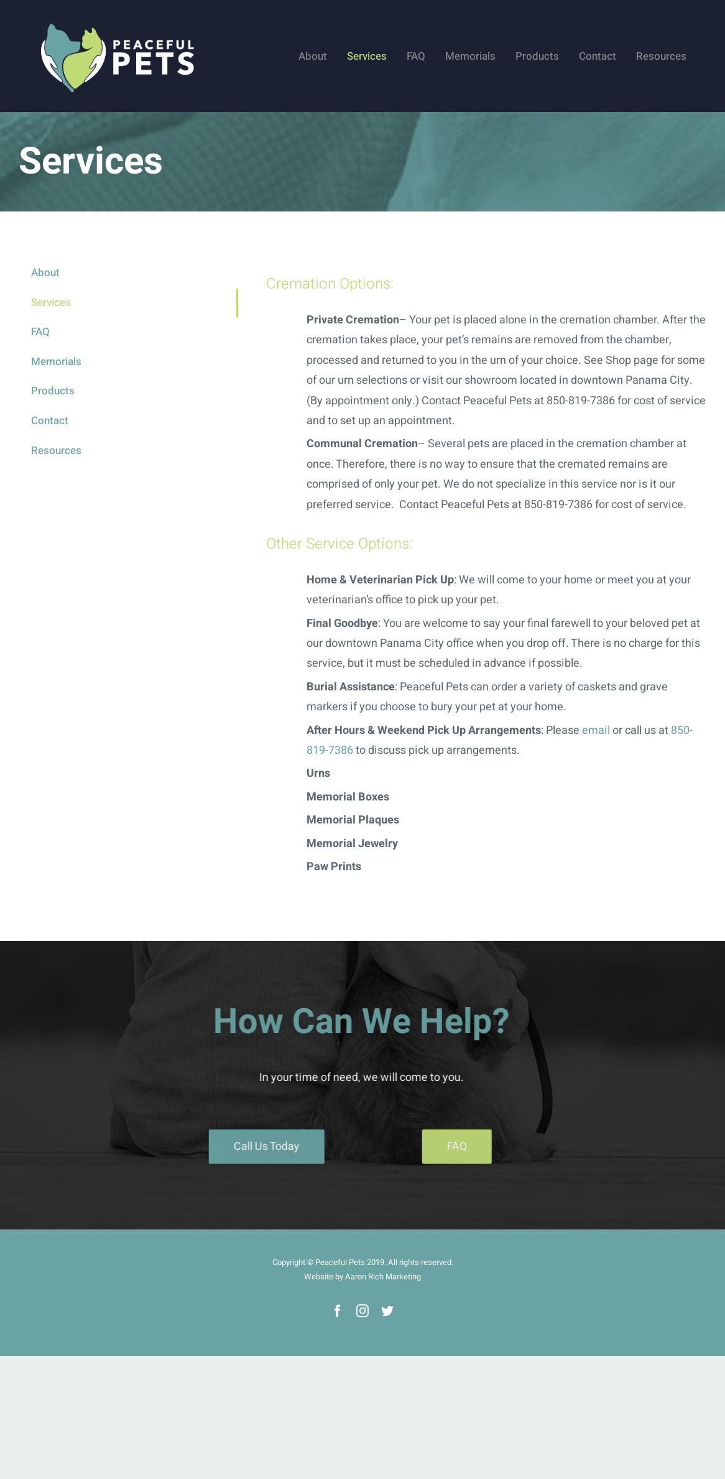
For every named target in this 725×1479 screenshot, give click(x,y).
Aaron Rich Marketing (383, 1276)
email (596, 730)
